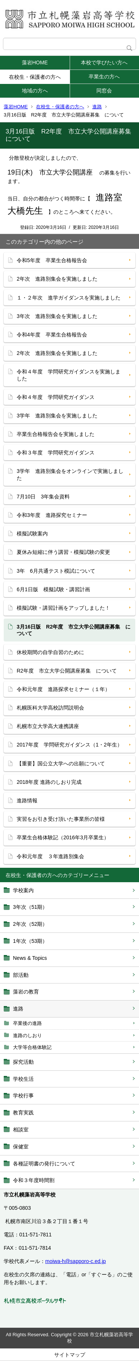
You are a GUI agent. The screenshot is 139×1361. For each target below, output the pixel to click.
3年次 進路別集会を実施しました (57, 316)
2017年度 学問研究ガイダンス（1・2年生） (69, 745)
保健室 (21, 1147)
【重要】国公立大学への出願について (61, 763)
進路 (97, 106)
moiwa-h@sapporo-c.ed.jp (75, 1261)
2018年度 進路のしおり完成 (49, 782)
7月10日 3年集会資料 (43, 497)
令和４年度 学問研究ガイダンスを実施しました (68, 375)
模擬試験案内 (32, 533)
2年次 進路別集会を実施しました (57, 279)
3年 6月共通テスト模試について (56, 571)
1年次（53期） (30, 941)
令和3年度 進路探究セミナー (52, 515)
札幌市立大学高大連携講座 (48, 726)
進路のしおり (27, 1035)
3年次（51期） (30, 907)
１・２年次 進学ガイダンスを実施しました (68, 298)
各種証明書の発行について (44, 1164)
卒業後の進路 (27, 1023)
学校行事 (23, 1095)
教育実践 (23, 1112)
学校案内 (23, 890)
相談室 (21, 1130)
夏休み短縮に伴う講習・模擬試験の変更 (63, 552)
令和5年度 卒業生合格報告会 (52, 260)
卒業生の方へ (104, 76)
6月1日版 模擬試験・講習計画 (53, 589)
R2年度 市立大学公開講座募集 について (67, 671)
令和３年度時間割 (33, 1180)
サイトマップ (69, 1355)
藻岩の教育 (26, 992)
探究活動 (23, 1062)
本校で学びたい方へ (104, 62)
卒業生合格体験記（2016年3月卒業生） (63, 837)
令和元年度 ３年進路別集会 (50, 856)
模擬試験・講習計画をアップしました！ (63, 608)
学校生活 (23, 1079)
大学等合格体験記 (32, 1047)
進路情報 (27, 800)
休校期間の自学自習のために (50, 652)
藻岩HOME (35, 62)
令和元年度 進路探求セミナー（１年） (63, 689)
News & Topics (30, 958)
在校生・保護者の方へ (35, 77)
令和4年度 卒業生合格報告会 (52, 335)
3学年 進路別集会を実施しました (57, 416)
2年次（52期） (30, 924)
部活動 (21, 975)
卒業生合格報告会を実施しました (56, 434)
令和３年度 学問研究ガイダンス (56, 453)
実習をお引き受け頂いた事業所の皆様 (61, 819)
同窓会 (104, 91)
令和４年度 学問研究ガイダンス (56, 397)
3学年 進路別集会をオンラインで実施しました (70, 474)
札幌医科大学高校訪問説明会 (50, 708)
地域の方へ (35, 91)
